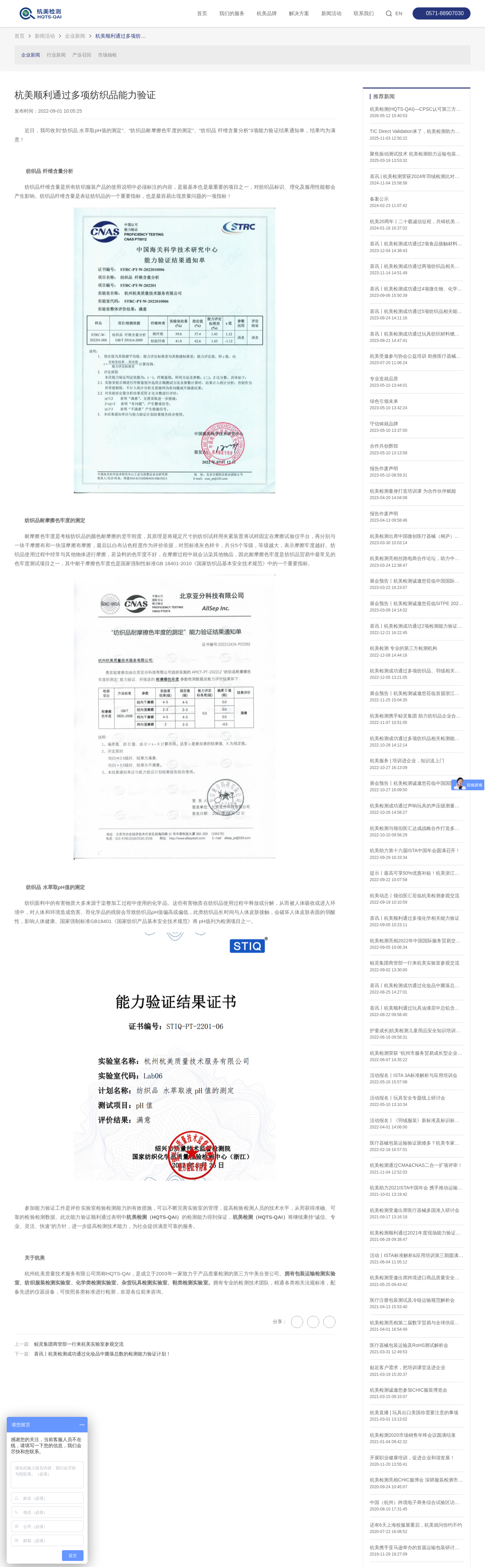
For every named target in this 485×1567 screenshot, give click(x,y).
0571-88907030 (445, 13)
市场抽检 (107, 55)
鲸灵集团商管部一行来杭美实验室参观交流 (79, 1381)
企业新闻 (75, 36)
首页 (202, 13)
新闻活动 (331, 13)
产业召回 (81, 55)
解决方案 (299, 13)
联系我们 (364, 13)
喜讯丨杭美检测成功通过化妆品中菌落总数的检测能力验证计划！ (102, 1391)
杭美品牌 (267, 13)
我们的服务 (232, 13)
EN (398, 13)
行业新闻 (56, 55)
